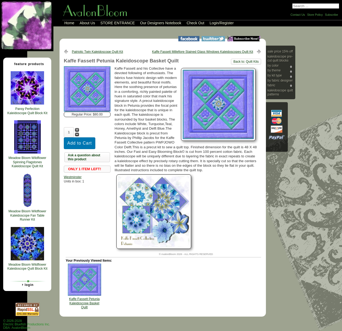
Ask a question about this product (84, 157)
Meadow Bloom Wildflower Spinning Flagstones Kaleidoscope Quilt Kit (27, 162)
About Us (87, 23)
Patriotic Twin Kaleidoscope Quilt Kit (97, 52)
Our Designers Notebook (160, 23)
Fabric (271, 85)
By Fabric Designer (280, 80)
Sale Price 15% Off (280, 51)
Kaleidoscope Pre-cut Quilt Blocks (280, 59)
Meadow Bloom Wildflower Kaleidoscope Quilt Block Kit (27, 267)
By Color (273, 65)
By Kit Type (275, 75)
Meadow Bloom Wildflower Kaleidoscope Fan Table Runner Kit (27, 215)
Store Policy (315, 14)
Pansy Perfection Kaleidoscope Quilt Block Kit (27, 111)
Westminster (72, 177)
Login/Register (222, 23)
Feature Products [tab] (27, 64)
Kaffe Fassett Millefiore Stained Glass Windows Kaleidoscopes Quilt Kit (202, 52)
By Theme (274, 70)
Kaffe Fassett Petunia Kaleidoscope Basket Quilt (84, 303)
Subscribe (331, 14)
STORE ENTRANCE (117, 23)
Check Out (195, 23)
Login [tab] (27, 284)
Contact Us (297, 14)
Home (69, 23)
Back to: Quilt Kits (246, 61)
